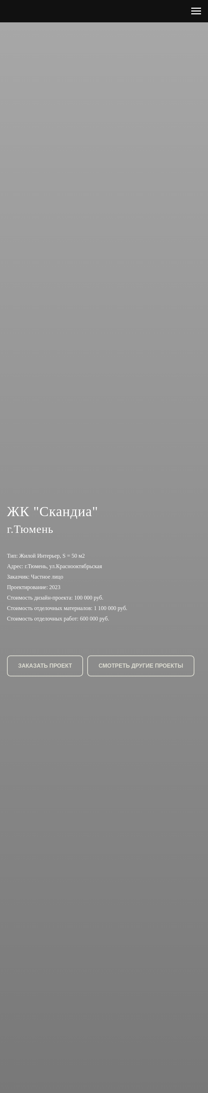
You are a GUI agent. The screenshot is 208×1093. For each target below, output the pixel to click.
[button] (45, 665)
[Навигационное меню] (196, 11)
